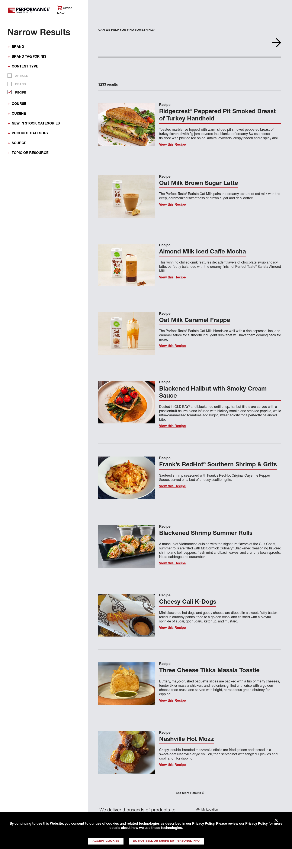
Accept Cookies (106, 841)
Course (19, 104)
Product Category (30, 133)
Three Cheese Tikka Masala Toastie (209, 671)
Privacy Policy (203, 824)
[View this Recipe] (126, 124)
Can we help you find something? (126, 30)
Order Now (64, 10)
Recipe (19, 92)
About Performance (108, 9)
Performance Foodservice (29, 11)
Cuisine (19, 114)
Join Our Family (257, 9)
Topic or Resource (30, 153)
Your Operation (191, 9)
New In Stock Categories (36, 124)
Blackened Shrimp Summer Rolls (206, 534)
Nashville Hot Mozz (186, 740)
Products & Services (151, 9)
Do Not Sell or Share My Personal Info (166, 841)
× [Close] (276, 820)
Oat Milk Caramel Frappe (194, 321)
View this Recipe (172, 145)
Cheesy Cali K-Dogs (187, 602)
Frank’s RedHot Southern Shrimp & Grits (218, 465)
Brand (18, 47)
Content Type (25, 67)
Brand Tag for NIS (29, 57)
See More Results (190, 793)
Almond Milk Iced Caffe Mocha (202, 252)
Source (19, 143)
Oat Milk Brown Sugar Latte (198, 184)
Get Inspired (224, 9)
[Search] (284, 9)
